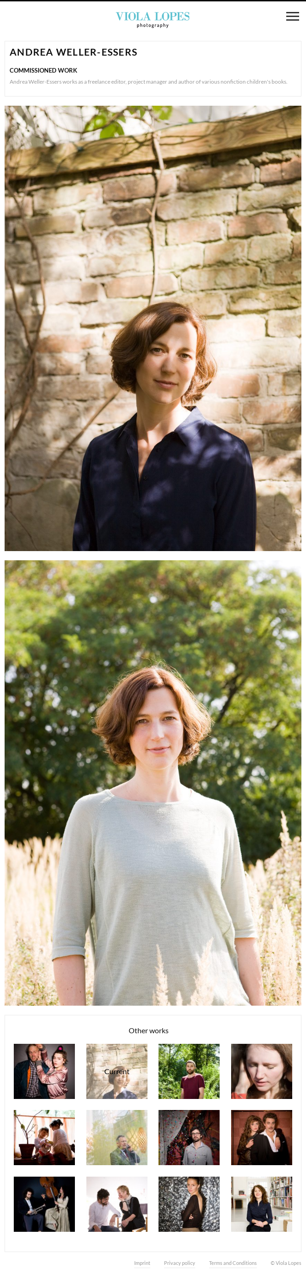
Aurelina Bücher (261, 1071)
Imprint (142, 1263)
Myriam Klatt (261, 1204)
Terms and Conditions (233, 1263)
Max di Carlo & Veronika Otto (44, 1204)
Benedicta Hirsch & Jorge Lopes (116, 1204)
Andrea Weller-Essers (116, 1071)
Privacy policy (179, 1263)
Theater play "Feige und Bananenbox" (44, 1071)
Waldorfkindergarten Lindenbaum (44, 1137)
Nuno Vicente (189, 1071)
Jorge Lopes (189, 1137)
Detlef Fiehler (116, 1137)
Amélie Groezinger (189, 1204)
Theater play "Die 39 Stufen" (261, 1137)
